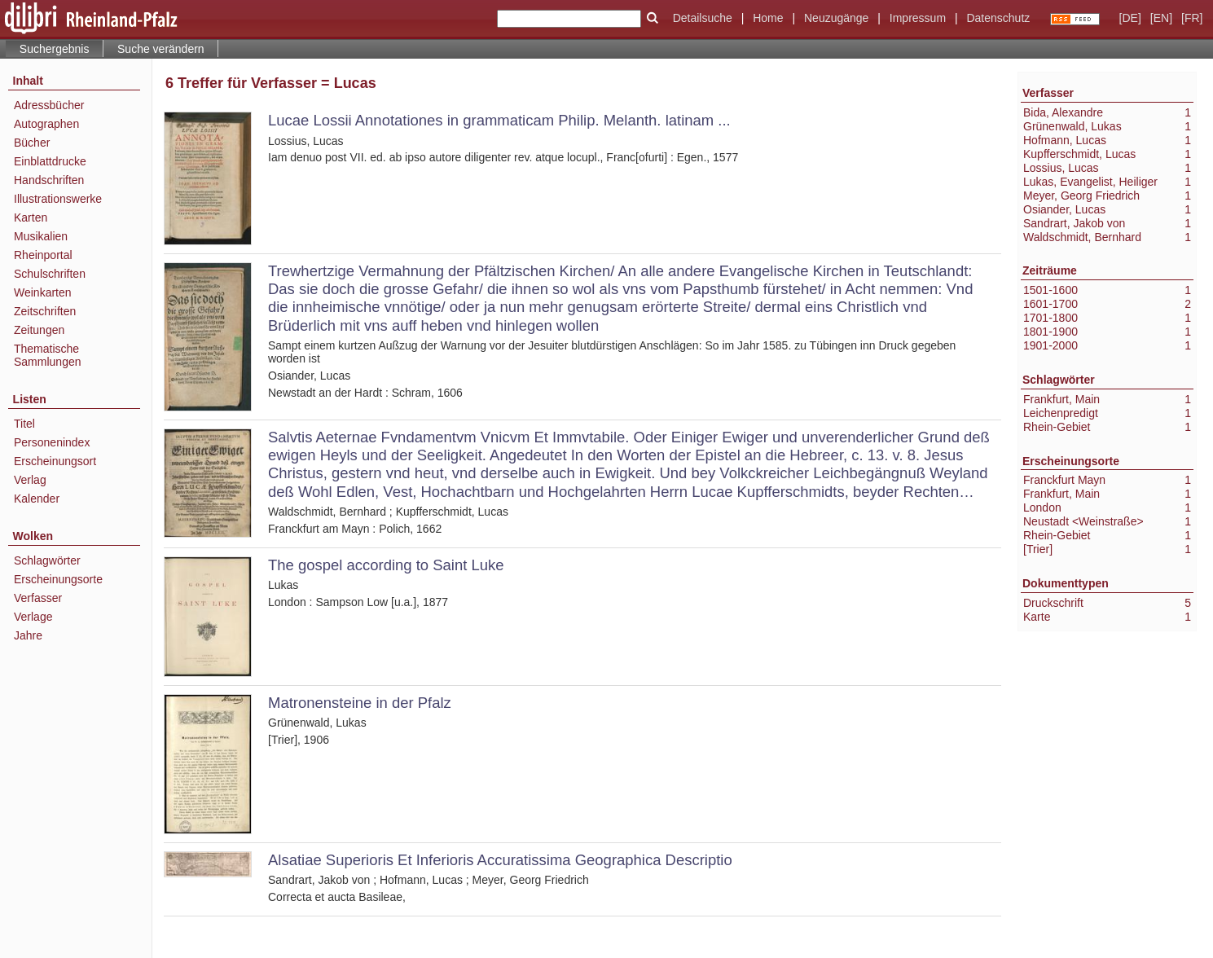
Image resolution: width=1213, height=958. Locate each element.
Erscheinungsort (55, 461)
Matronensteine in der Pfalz (359, 702)
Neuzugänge (836, 17)
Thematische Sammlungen (47, 355)
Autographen (46, 123)
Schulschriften (50, 273)
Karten (30, 217)
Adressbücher (49, 105)
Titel (24, 423)
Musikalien (41, 236)
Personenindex (52, 442)
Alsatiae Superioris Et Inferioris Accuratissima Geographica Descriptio (500, 859)
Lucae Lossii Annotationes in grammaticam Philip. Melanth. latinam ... (499, 120)
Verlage (33, 616)
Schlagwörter (47, 560)
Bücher (32, 142)
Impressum (918, 17)
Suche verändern (160, 48)
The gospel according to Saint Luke (386, 564)
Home (768, 17)
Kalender (36, 498)
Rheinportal (43, 254)
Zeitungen (39, 329)
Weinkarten (43, 292)
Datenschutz (998, 17)
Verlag (30, 479)
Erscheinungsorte (58, 579)
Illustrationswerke (58, 198)
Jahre (28, 635)
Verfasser (38, 597)
